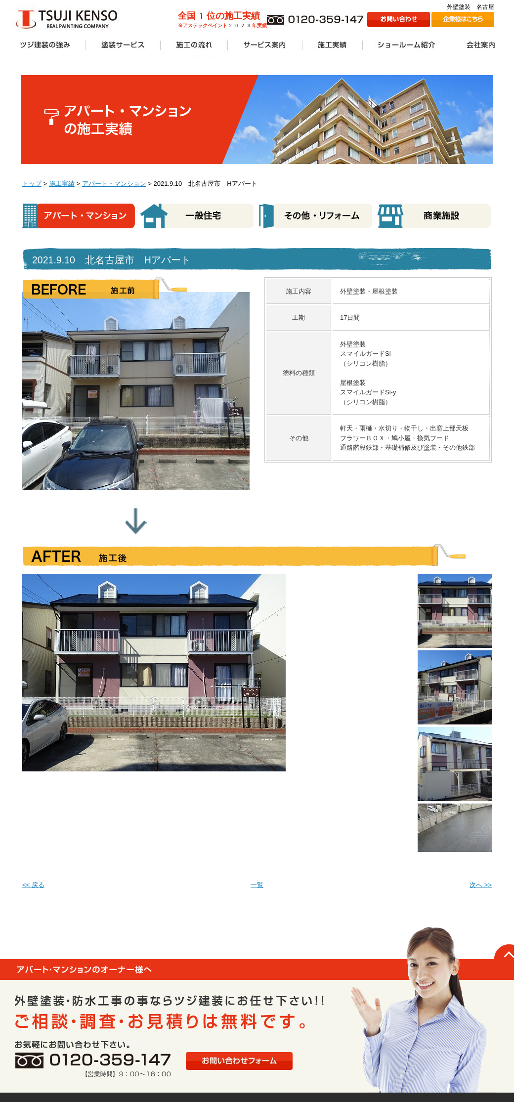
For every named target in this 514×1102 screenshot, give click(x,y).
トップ (32, 183)
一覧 (257, 885)
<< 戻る (33, 885)
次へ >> (481, 885)
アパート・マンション (114, 183)
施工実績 (62, 183)
